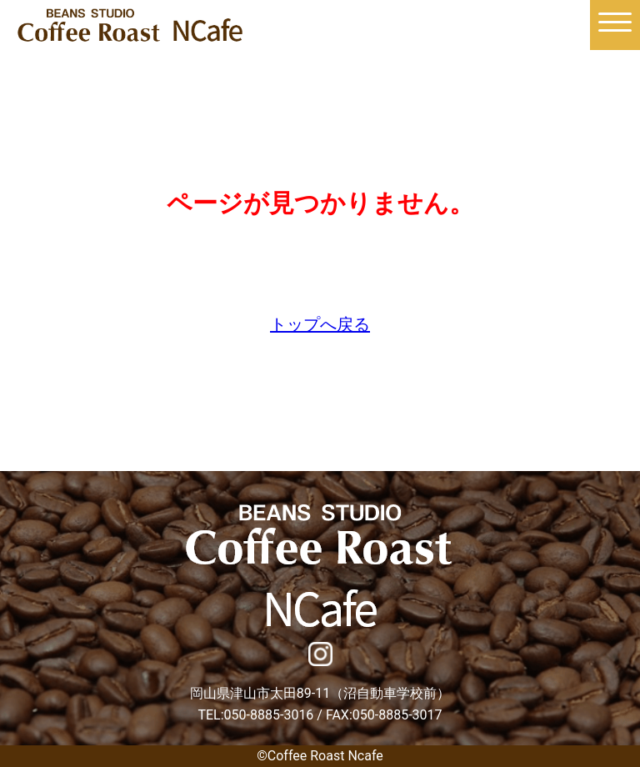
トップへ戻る (320, 324)
